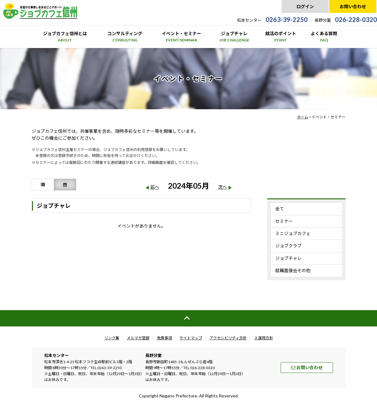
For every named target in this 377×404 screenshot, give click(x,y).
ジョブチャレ (234, 37)
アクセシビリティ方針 (228, 338)
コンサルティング (124, 37)
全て (279, 208)
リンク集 (111, 338)
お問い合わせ (353, 6)
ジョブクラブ (288, 245)
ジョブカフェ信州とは (65, 37)
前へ (154, 187)
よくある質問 (324, 37)
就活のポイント (280, 37)
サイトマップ (191, 338)
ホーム (302, 117)
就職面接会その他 (292, 270)
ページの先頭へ (188, 318)
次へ (222, 187)
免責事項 (164, 338)
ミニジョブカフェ (292, 233)
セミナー (284, 221)
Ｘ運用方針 (263, 338)
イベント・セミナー (181, 37)
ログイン (305, 6)
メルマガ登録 (138, 338)
